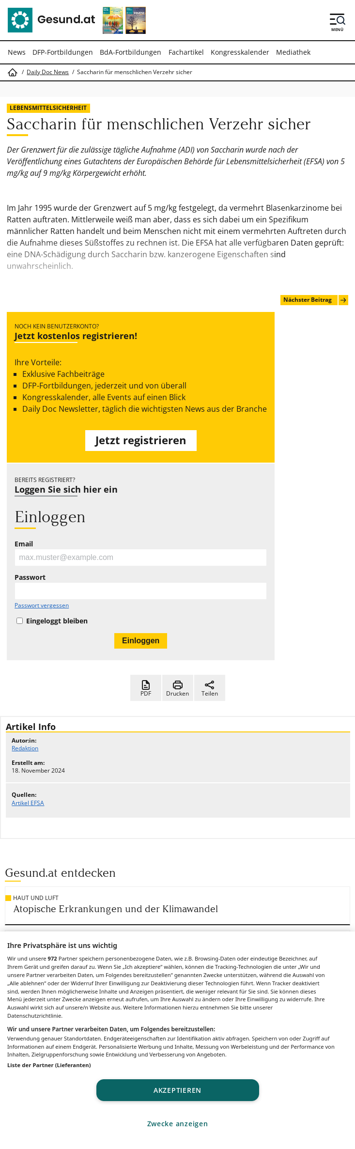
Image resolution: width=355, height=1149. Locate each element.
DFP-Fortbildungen (62, 52)
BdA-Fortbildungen (130, 52)
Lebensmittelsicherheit (48, 108)
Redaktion (25, 748)
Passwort (30, 577)
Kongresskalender (240, 52)
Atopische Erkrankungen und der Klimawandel (115, 909)
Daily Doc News (48, 72)
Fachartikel (186, 52)
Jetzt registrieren (140, 440)
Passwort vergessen (42, 605)
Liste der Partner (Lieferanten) (49, 1065)
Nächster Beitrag (315, 300)
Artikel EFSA (28, 803)
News (17, 52)
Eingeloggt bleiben (57, 621)
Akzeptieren (177, 1090)
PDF (146, 688)
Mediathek (293, 52)
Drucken (177, 688)
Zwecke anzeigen (177, 1123)
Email (24, 544)
